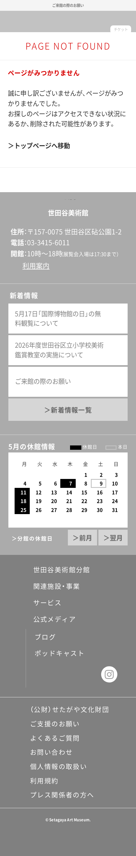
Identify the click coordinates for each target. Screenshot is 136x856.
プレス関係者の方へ (62, 795)
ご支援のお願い (55, 724)
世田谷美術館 (68, 22)
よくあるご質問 (55, 738)
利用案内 (35, 265)
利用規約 (44, 781)
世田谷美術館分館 (56, 570)
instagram (109, 674)
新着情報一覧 (71, 410)
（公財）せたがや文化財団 (69, 709)
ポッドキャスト (60, 653)
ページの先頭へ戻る (67, 199)
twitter (66, 674)
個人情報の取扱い (58, 766)
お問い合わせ (51, 752)
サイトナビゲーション (12, 21)
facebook (45, 674)
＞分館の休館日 (32, 538)
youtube (87, 674)
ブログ (45, 637)
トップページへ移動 (42, 145)
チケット (121, 29)
